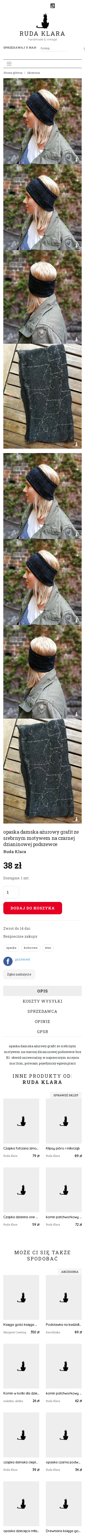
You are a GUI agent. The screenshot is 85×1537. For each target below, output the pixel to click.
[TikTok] (52, 5)
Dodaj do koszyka (33, 908)
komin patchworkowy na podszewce (64, 1217)
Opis (42, 991)
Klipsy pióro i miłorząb (63, 1148)
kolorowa (30, 948)
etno (48, 948)
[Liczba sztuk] (11, 892)
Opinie (42, 1021)
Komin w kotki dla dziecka (21, 1393)
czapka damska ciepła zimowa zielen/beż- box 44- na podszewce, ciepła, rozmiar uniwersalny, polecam (21, 1462)
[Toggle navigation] (9, 64)
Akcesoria (33, 72)
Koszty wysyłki (43, 1001)
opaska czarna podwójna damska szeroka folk (64, 1462)
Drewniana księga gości (64, 1531)
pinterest (22, 959)
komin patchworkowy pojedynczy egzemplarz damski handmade (64, 1393)
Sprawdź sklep (66, 1095)
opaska (11, 948)
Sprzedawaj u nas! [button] (19, 47)
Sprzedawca (42, 1011)
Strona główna (13, 72)
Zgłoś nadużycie (19, 974)
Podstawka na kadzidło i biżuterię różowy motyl (64, 1325)
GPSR (42, 1031)
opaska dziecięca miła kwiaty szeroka (21, 1531)
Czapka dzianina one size (21, 1217)
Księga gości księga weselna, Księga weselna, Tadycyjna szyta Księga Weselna (21, 1325)
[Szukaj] (65, 48)
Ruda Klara (43, 30)
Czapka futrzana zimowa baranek (21, 1148)
